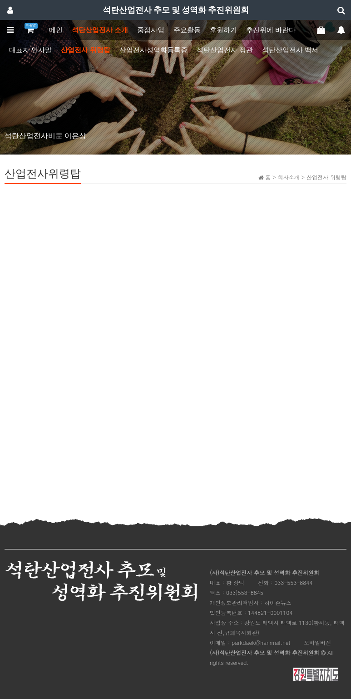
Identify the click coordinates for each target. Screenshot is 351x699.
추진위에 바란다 (271, 30)
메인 (56, 30)
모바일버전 (317, 642)
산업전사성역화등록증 (153, 50)
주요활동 (187, 30)
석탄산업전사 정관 (225, 50)
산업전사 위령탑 (85, 50)
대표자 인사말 (30, 50)
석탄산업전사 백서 (290, 50)
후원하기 (223, 30)
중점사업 (150, 30)
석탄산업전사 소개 (100, 30)
